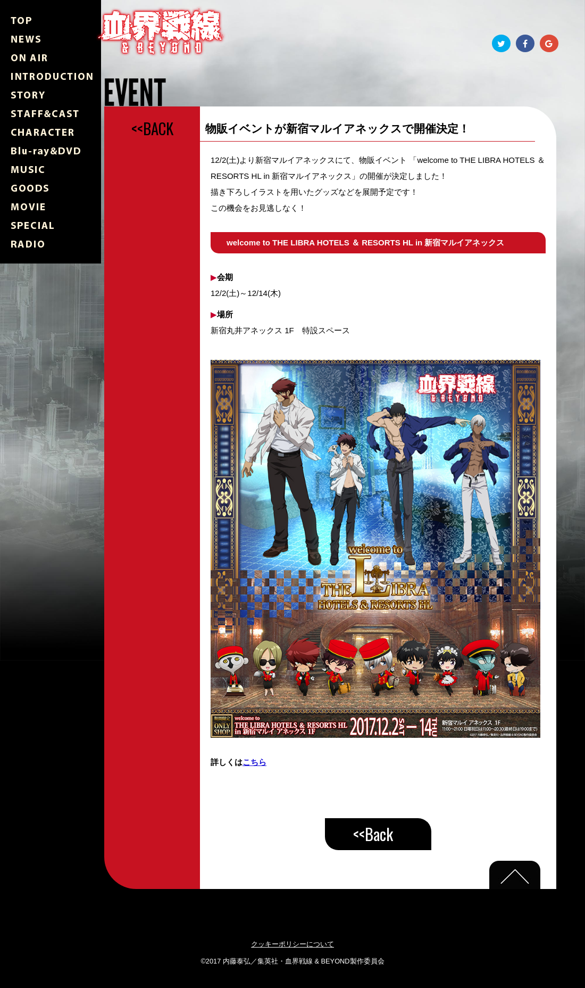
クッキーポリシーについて (292, 944)
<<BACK (152, 128)
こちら (254, 762)
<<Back (373, 834)
